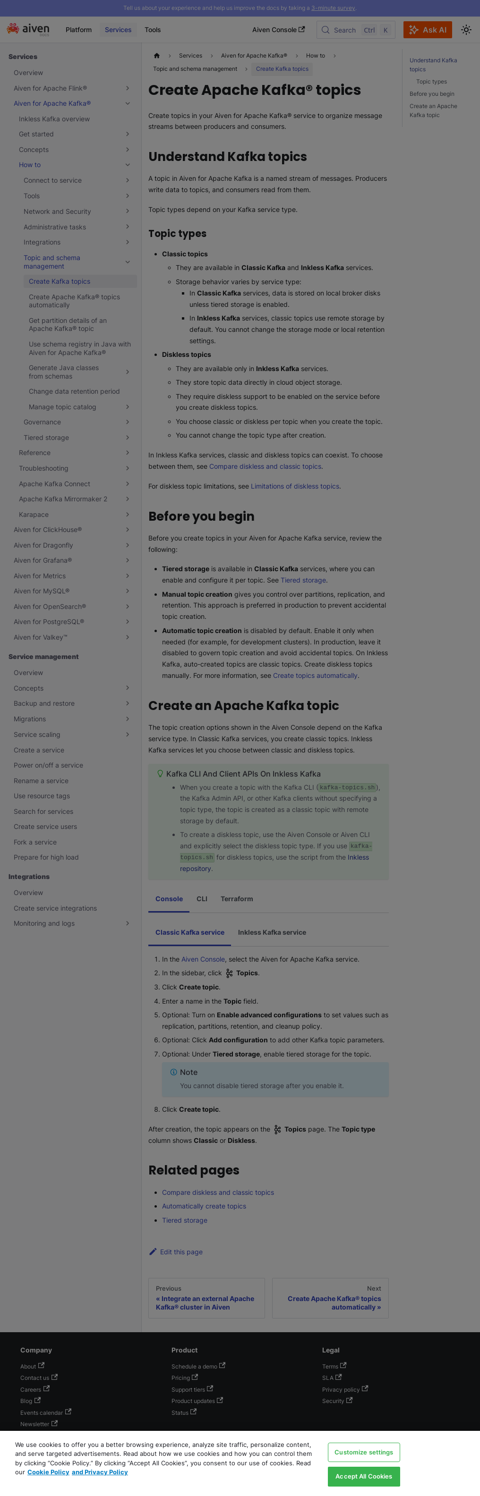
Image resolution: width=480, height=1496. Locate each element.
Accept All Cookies (363, 1476)
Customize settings (363, 1452)
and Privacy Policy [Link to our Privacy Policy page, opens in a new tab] (100, 1472)
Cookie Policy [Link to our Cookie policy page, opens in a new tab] (48, 1472)
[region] (240, 1463)
